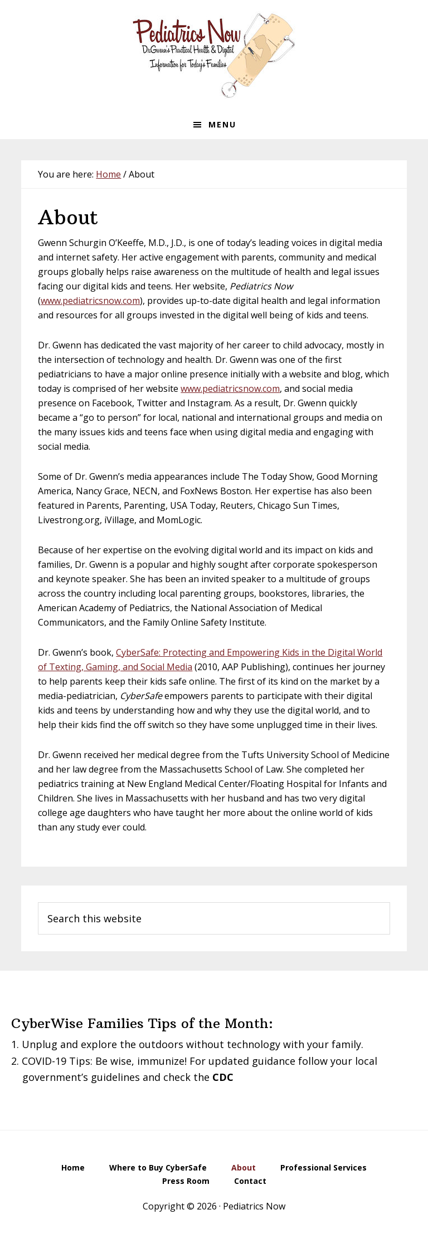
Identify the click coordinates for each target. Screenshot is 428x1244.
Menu (222, 124)
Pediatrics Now (214, 55)
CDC (223, 1077)
